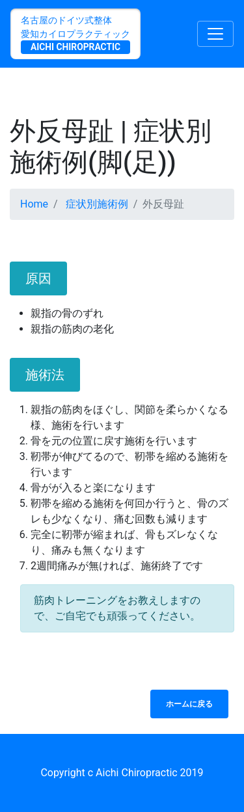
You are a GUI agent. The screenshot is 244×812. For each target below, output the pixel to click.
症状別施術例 (97, 204)
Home (34, 204)
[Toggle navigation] (215, 34)
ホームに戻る (189, 704)
